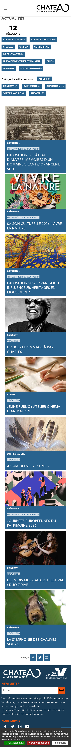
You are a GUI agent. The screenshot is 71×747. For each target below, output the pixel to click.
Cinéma (23, 46)
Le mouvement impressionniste (22, 61)
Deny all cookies (38, 742)
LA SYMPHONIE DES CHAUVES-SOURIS (32, 642)
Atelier (43, 78)
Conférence (41, 46)
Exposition (53, 86)
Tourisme (8, 68)
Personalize (59, 742)
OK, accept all (15, 742)
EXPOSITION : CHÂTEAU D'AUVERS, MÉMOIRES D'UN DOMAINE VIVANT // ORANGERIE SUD (33, 162)
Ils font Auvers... (13, 54)
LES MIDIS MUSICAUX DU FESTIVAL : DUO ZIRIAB (35, 582)
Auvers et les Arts (14, 39)
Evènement (30, 86)
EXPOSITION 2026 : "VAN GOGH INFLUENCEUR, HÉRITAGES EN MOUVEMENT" (33, 288)
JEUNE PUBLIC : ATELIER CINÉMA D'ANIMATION (33, 409)
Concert (8, 86)
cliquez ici (19, 739)
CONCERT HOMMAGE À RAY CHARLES (30, 349)
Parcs (50, 61)
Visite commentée (31, 68)
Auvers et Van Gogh (43, 39)
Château (8, 46)
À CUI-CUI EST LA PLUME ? (28, 466)
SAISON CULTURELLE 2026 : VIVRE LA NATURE (34, 226)
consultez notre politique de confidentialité (33, 712)
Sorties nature (12, 93)
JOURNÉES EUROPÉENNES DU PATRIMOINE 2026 (31, 523)
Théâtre (36, 93)
